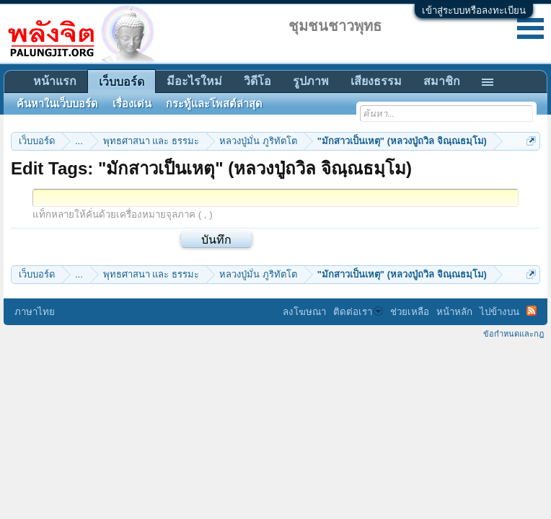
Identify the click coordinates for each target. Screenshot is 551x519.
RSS (531, 311)
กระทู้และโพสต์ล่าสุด (214, 104)
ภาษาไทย (34, 311)
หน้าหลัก (454, 311)
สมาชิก (441, 81)
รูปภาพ (311, 81)
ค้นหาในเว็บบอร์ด (57, 104)
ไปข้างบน (499, 311)
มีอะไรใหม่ (194, 81)
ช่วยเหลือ (409, 311)
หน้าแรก (54, 81)
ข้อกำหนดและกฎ (513, 333)
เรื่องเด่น (132, 104)
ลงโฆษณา (304, 311)
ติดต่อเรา (358, 311)
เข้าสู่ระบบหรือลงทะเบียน (474, 10)
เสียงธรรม (376, 81)
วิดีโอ (257, 81)
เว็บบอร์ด (121, 82)
